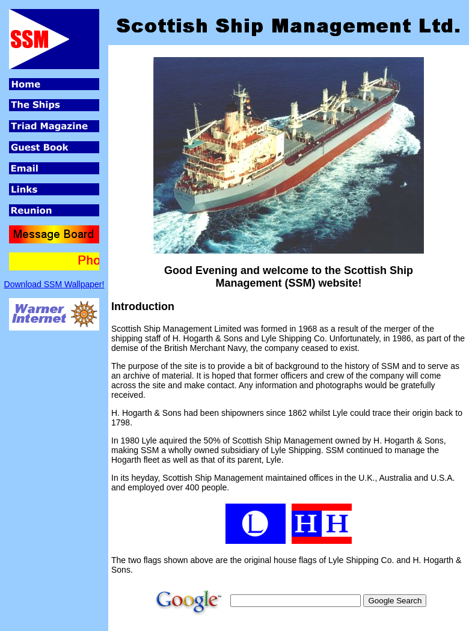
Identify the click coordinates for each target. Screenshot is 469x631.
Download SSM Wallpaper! (54, 284)
